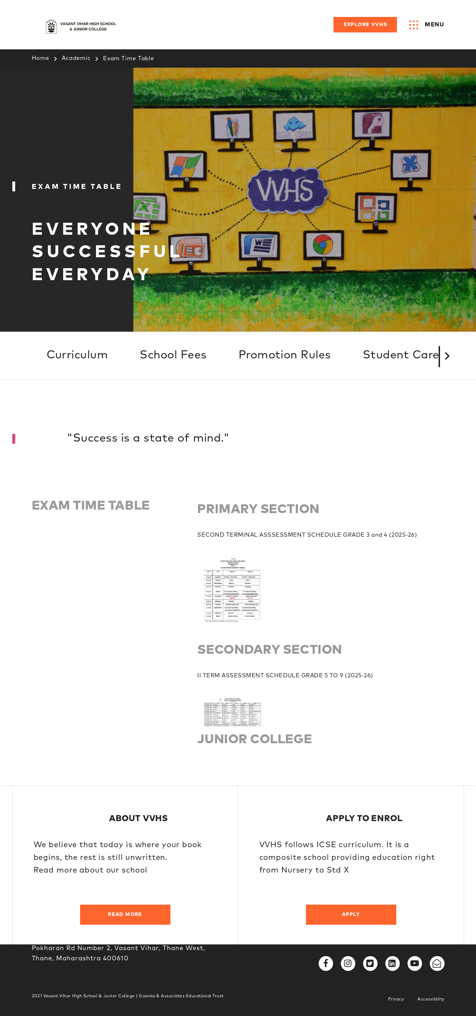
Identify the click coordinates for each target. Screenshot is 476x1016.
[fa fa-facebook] (326, 963)
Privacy (396, 999)
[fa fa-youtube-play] (415, 963)
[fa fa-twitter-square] (370, 963)
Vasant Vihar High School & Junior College (89, 996)
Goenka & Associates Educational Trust (181, 996)
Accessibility (430, 999)
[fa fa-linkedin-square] (392, 963)
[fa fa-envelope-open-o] (437, 963)
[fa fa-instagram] (348, 963)
